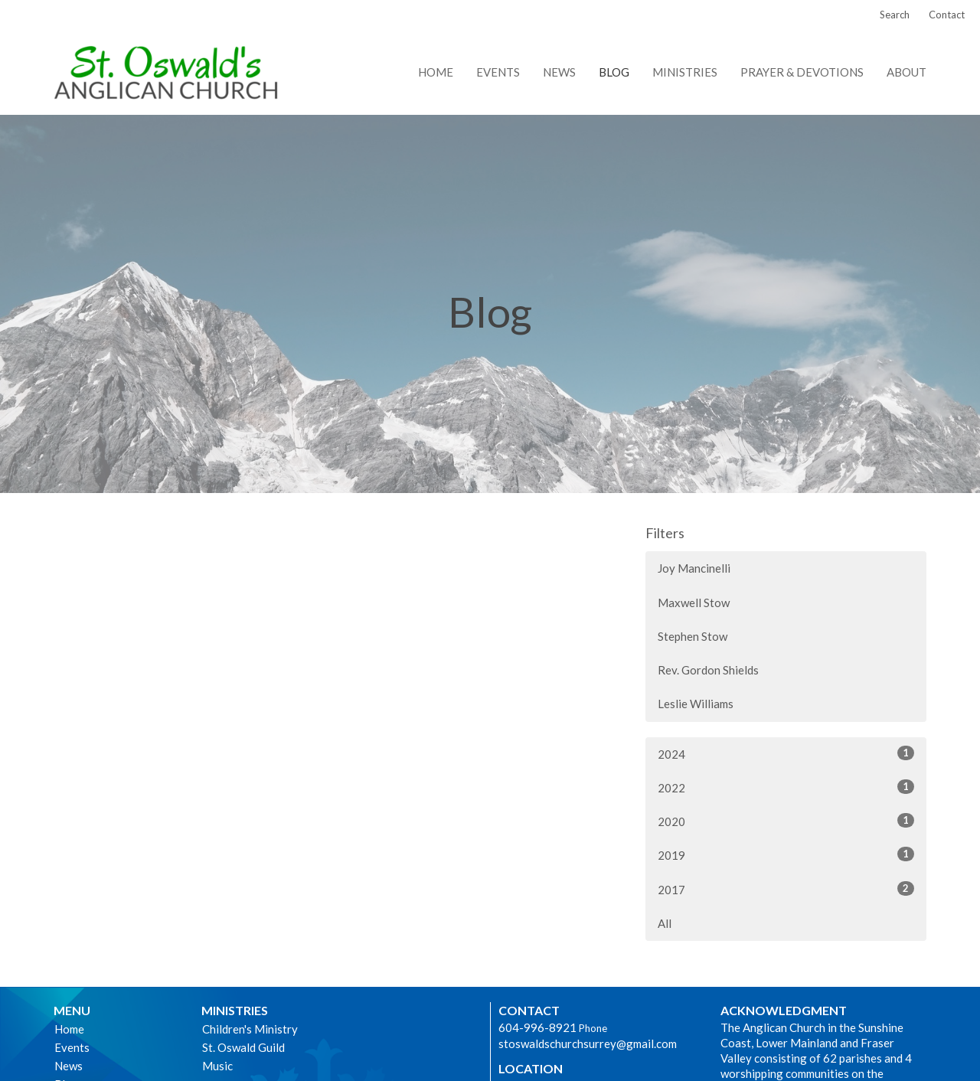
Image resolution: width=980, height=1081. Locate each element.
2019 (786, 854)
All (664, 923)
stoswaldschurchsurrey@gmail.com (587, 1043)
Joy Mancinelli (694, 568)
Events (498, 72)
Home (435, 72)
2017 (786, 888)
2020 (786, 820)
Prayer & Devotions (802, 72)
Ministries (684, 72)
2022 (786, 787)
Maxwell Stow (694, 602)
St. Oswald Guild (243, 1047)
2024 (786, 753)
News (559, 72)
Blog (614, 72)
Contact (947, 14)
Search (895, 14)
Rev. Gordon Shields (708, 670)
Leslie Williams (695, 703)
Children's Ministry (250, 1029)
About (906, 72)
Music (217, 1066)
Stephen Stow (692, 636)
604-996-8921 (537, 1027)
